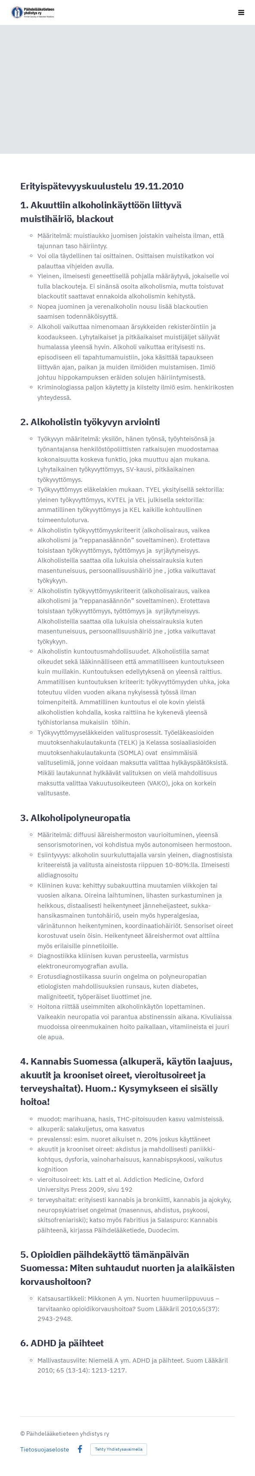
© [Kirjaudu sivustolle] (23, 1433)
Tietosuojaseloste (44, 1449)
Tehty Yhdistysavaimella (118, 1449)
